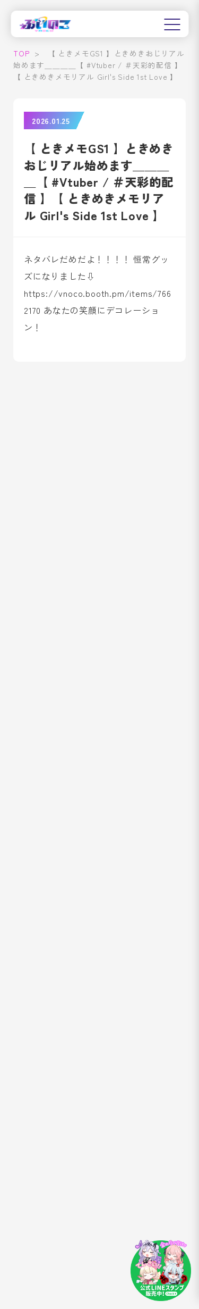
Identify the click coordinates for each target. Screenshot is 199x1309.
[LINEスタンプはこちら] (161, 1271)
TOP (21, 53)
